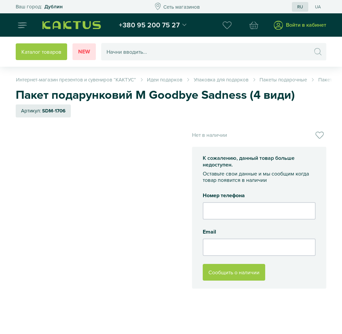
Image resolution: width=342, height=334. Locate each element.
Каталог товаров (41, 51)
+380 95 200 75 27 (149, 25)
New (84, 51)
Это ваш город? (39, 7)
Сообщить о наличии (234, 272)
